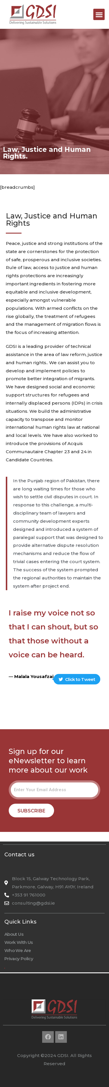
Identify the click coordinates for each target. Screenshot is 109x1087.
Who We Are (17, 950)
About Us (13, 934)
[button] (99, 14)
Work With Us (18, 942)
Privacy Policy (18, 958)
